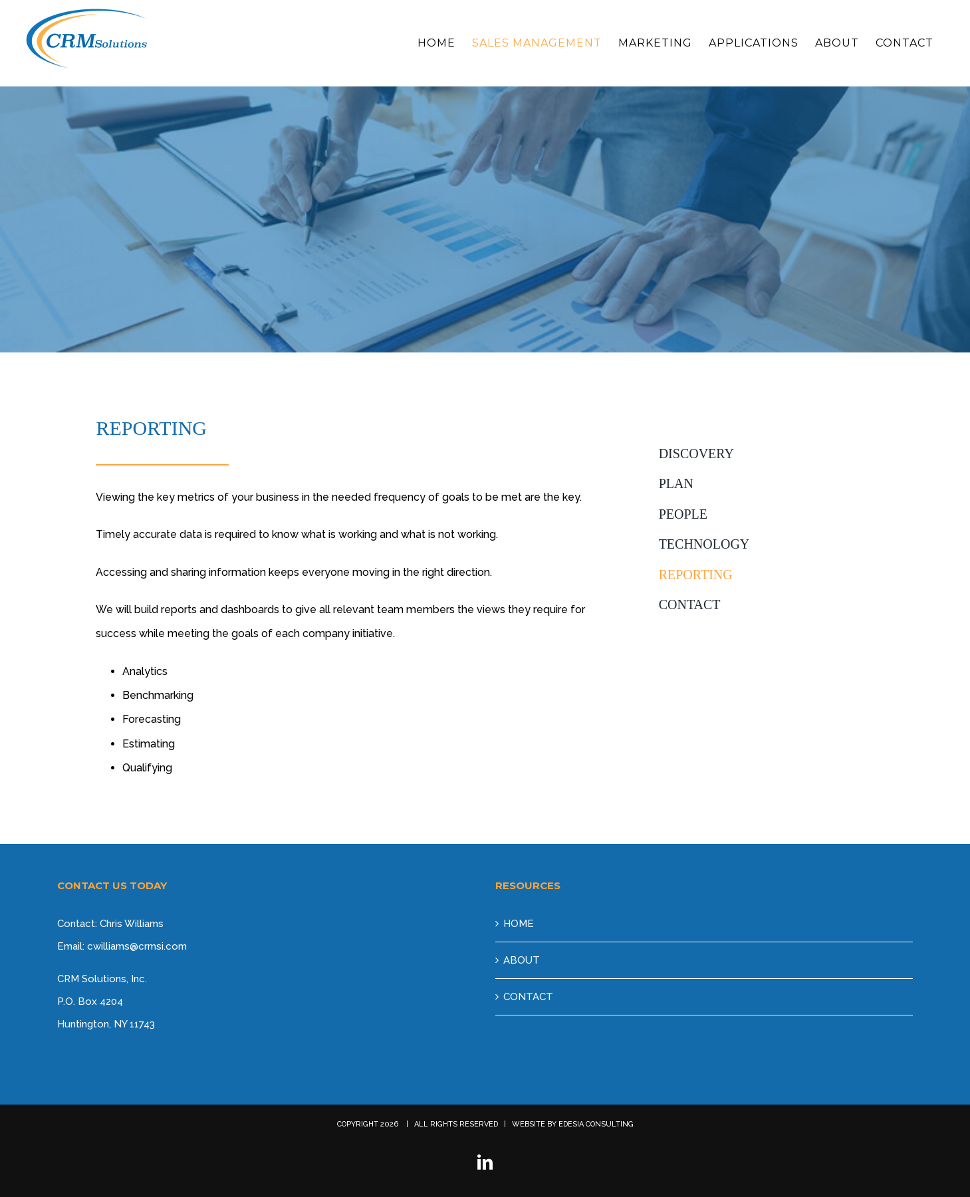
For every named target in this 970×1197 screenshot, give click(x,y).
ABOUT (521, 960)
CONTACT (528, 997)
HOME (518, 924)
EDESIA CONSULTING (596, 1124)
